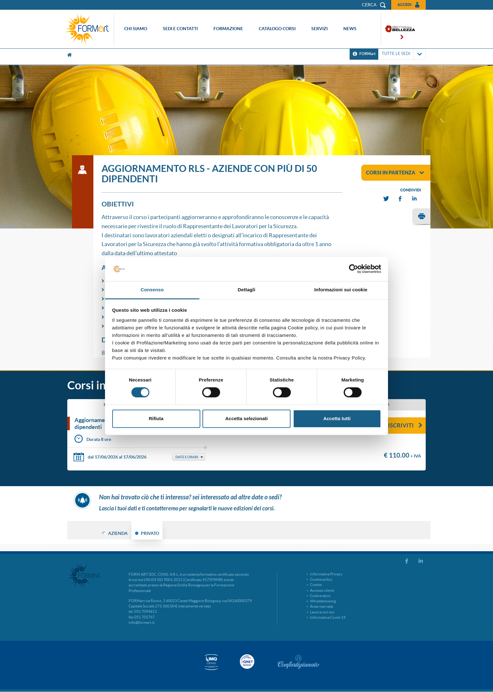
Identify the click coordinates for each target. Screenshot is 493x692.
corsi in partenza (395, 172)
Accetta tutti (337, 418)
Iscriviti (405, 425)
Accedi (404, 5)
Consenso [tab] (152, 289)
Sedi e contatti (180, 28)
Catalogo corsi (277, 28)
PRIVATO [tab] (150, 533)
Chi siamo (135, 28)
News (350, 28)
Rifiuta (156, 418)
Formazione (228, 28)
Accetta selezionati (246, 418)
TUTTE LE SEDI (402, 54)
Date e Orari (186, 457)
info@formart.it (141, 622)
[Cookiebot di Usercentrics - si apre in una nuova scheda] (353, 269)
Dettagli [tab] (246, 289)
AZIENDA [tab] (118, 533)
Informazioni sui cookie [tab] (341, 289)
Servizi (319, 28)
